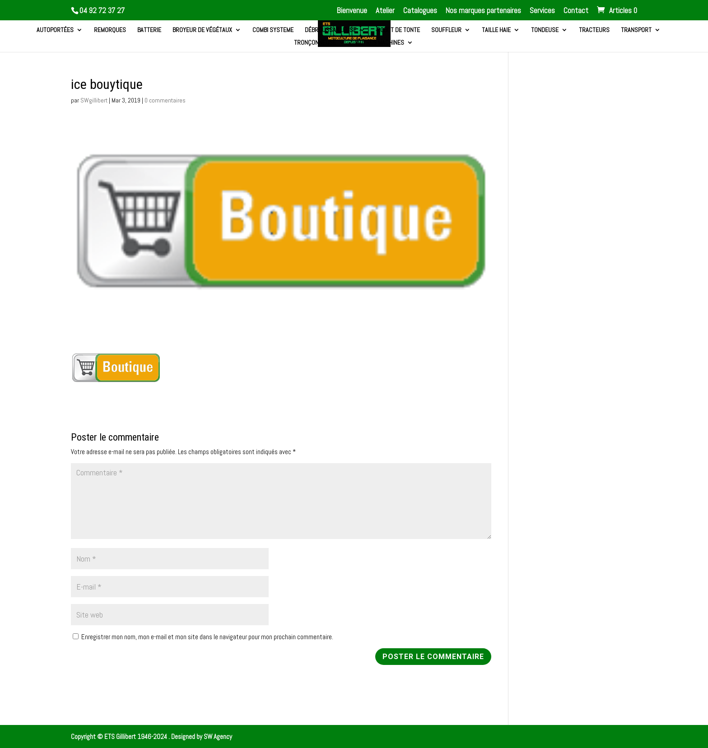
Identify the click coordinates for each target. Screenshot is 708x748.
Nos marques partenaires (483, 11)
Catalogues (420, 11)
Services (542, 11)
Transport (636, 30)
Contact (576, 11)
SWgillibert (93, 100)
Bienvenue (352, 11)
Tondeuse (545, 30)
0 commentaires (165, 100)
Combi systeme (272, 30)
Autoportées (55, 30)
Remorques (110, 30)
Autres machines (380, 42)
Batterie (149, 30)
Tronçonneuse (315, 42)
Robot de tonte (398, 30)
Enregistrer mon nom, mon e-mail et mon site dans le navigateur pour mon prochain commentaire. (207, 636)
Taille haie (496, 30)
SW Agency (218, 736)
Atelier (385, 11)
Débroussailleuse (330, 30)
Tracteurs (594, 30)
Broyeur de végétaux (202, 30)
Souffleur (446, 30)
